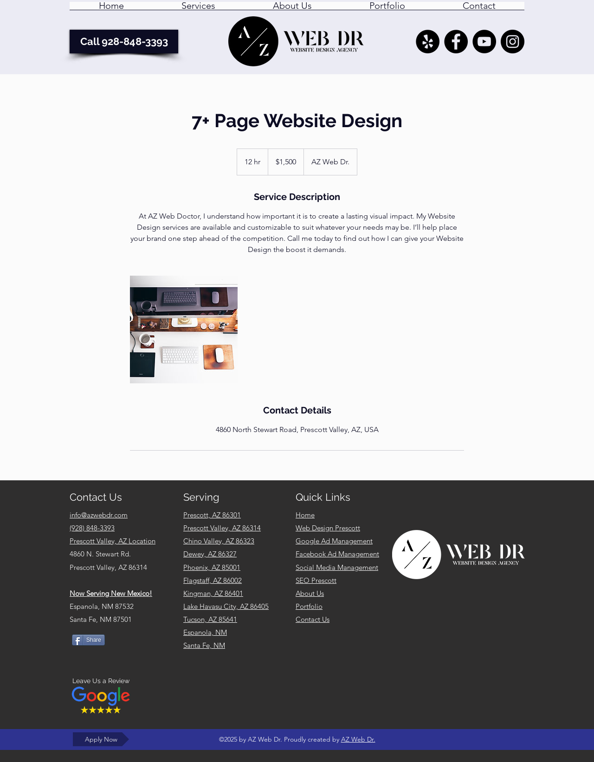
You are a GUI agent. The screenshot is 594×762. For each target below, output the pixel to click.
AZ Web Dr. (358, 739)
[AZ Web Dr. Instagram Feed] (512, 41)
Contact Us (312, 619)
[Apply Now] (101, 739)
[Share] (88, 640)
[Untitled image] (184, 329)
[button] (198, 9)
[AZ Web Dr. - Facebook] (456, 41)
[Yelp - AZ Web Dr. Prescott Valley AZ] (427, 41)
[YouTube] (484, 41)
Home (305, 514)
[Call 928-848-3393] (124, 41)
